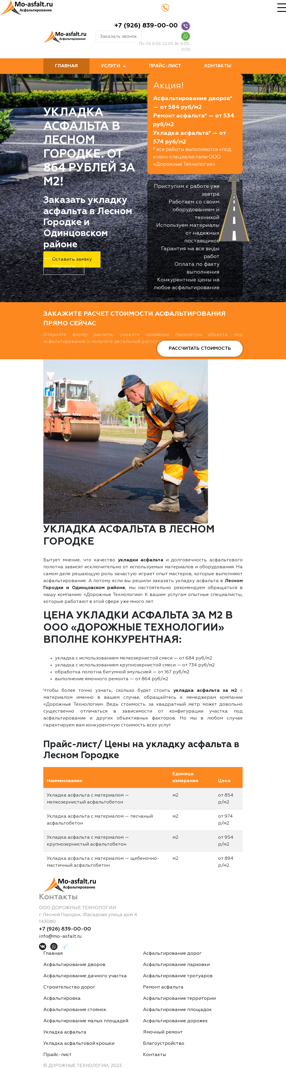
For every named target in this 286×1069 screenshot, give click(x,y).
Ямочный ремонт (163, 1032)
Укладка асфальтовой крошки (78, 1043)
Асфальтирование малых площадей (85, 1021)
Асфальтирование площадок (177, 1010)
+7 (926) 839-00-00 (146, 26)
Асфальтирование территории (179, 998)
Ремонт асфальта (163, 987)
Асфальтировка (62, 998)
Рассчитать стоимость (200, 348)
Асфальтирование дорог (172, 953)
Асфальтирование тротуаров (178, 976)
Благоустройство (163, 1043)
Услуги (110, 66)
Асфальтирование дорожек (175, 1021)
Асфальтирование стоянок (74, 1010)
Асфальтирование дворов (74, 965)
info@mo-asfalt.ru (60, 936)
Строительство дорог (69, 987)
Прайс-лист (165, 66)
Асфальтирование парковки (176, 965)
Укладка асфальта (64, 1032)
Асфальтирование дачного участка (85, 976)
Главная (66, 66)
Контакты (218, 66)
